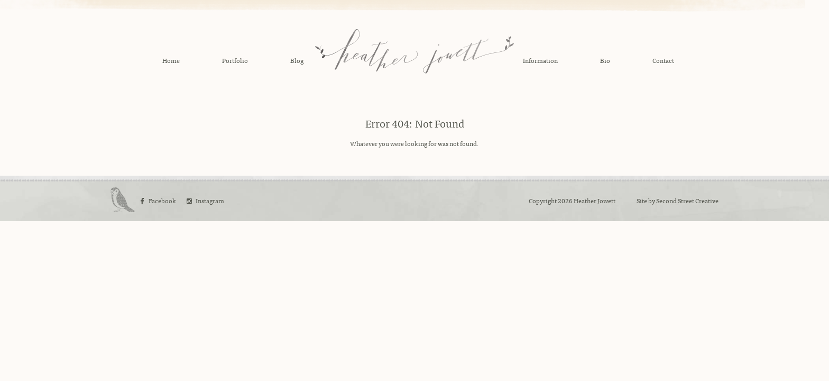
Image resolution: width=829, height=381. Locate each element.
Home (171, 60)
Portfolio (235, 60)
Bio (605, 60)
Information (540, 60)
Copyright (543, 200)
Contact (663, 60)
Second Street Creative (687, 200)
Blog (296, 60)
